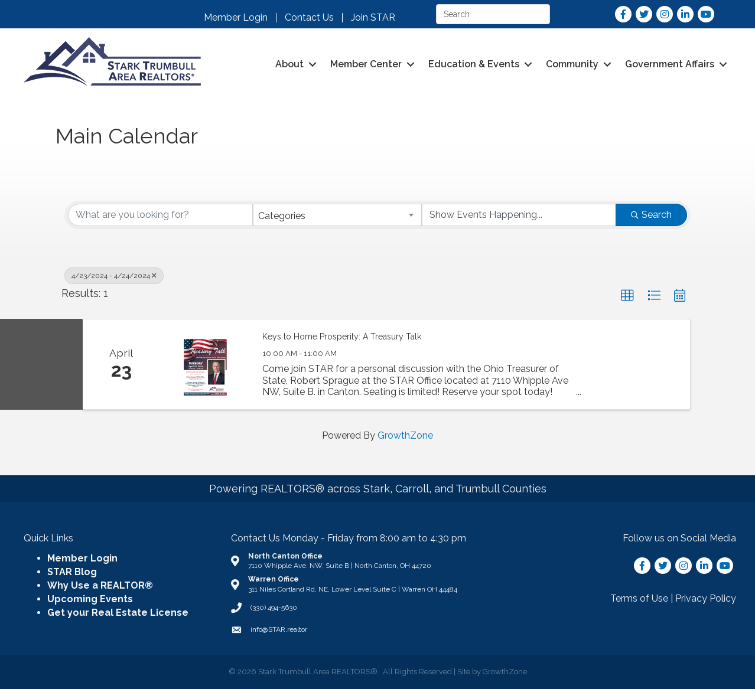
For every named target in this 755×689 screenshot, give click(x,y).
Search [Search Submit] (651, 214)
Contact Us (309, 17)
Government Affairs (669, 64)
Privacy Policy (705, 598)
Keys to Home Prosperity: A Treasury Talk (341, 336)
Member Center (366, 64)
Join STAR (373, 17)
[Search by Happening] (519, 215)
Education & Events (473, 64)
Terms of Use (639, 598)
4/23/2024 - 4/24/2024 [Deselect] (114, 276)
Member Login (236, 17)
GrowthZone (405, 435)
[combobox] (337, 215)
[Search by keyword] (160, 215)
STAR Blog (72, 571)
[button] (627, 296)
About (289, 64)
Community (572, 64)
